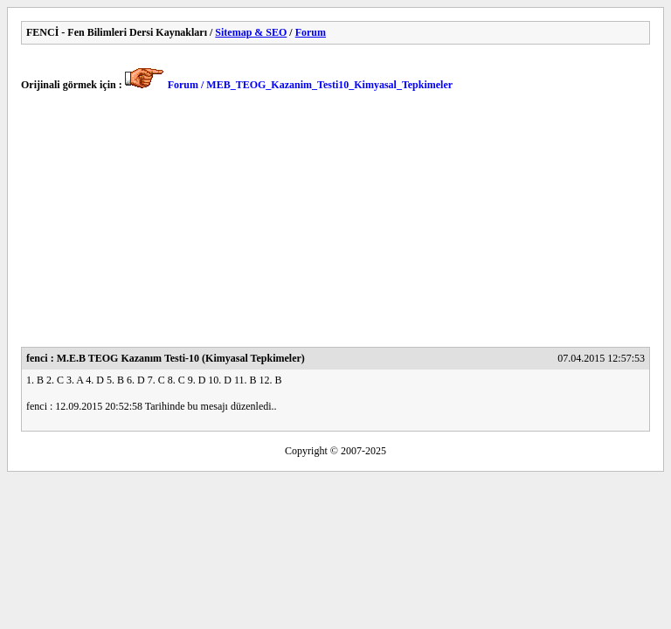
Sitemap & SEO (251, 32)
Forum (310, 32)
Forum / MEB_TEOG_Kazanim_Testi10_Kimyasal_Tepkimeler (310, 85)
